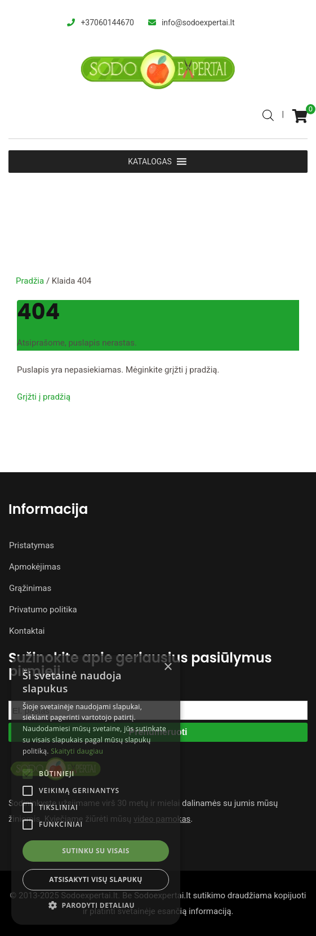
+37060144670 (107, 22)
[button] (96, 905)
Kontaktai (26, 631)
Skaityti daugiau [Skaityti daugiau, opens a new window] (77, 751)
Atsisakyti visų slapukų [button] (95, 879)
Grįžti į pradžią (43, 397)
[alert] (95, 790)
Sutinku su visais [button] (95, 851)
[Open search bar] (268, 113)
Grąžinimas (30, 588)
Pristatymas (31, 545)
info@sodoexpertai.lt (198, 22)
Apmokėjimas (35, 567)
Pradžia (30, 281)
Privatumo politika (43, 609)
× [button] (167, 667)
